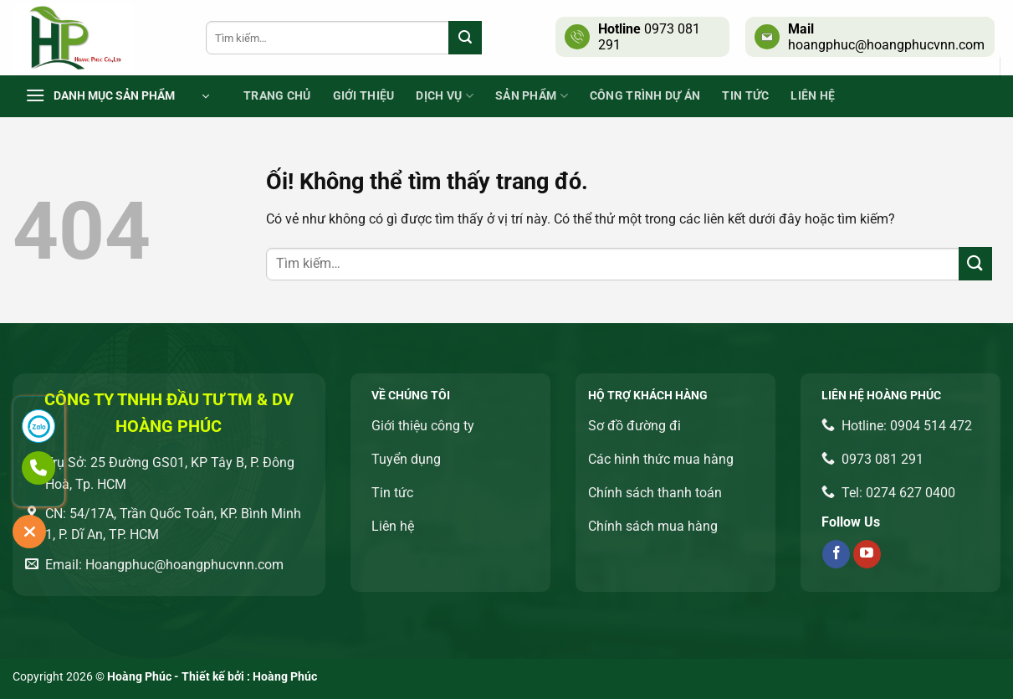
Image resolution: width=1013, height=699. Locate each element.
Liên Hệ (812, 96)
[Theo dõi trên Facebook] (836, 554)
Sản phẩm (531, 96)
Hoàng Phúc (285, 677)
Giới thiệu (364, 96)
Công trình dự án (645, 96)
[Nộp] (465, 37)
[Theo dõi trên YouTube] (867, 554)
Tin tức (745, 96)
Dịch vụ (444, 96)
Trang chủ (277, 96)
